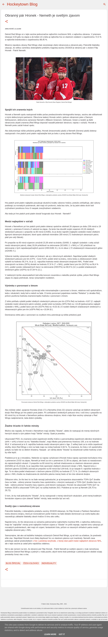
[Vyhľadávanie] (104, 4)
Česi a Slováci (31, 563)
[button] (6, 21)
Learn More (50, 634)
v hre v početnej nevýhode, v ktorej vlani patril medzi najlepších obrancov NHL (67, 541)
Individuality (49, 563)
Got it (62, 634)
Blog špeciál (13, 563)
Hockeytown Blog (22, 4)
